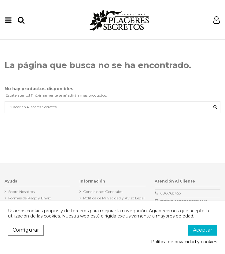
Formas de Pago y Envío (29, 198)
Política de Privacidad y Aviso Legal (114, 198)
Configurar (26, 230)
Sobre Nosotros (21, 191)
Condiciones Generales (102, 191)
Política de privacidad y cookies (184, 241)
